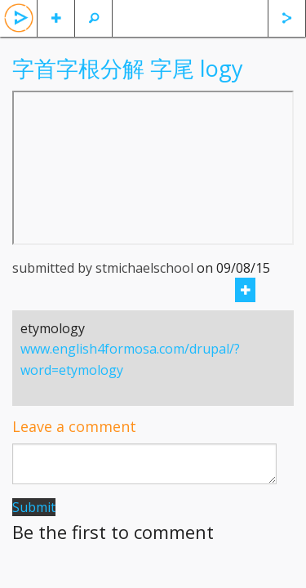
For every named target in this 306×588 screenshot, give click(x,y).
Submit (33, 507)
